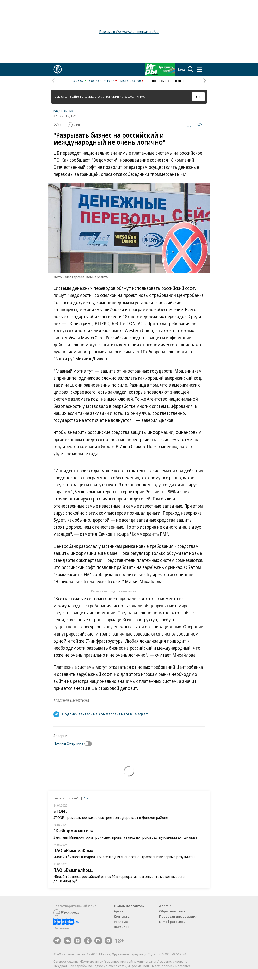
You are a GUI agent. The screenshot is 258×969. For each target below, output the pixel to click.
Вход (181, 69)
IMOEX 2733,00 (130, 80)
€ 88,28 (94, 80)
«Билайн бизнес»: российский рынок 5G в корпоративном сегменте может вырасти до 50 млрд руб (119, 878)
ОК (198, 96)
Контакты (122, 916)
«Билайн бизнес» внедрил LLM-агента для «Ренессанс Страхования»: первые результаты (124, 856)
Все (86, 798)
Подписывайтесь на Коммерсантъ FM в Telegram (105, 713)
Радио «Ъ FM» (63, 110)
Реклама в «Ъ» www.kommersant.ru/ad (129, 31)
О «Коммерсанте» (129, 906)
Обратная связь (172, 911)
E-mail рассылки (172, 921)
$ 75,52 (78, 80)
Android (165, 906)
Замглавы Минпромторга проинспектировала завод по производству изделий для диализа (125, 837)
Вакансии (122, 927)
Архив (118, 911)
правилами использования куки (125, 96)
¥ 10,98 (109, 80)
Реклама (121, 921)
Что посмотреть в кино (168, 80)
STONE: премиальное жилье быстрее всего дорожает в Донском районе (110, 817)
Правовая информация (178, 916)
